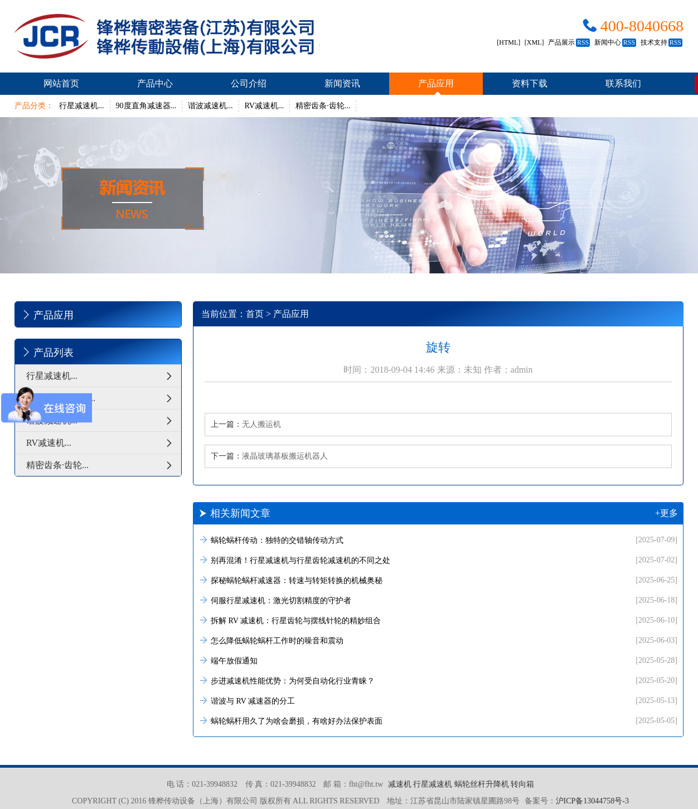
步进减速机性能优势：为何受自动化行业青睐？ (438, 680)
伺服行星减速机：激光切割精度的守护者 (438, 600)
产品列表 (47, 352)
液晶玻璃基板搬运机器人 (285, 456)
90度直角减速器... (146, 106)
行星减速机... (81, 106)
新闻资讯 (342, 83)
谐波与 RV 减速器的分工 (438, 700)
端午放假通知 (438, 660)
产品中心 (155, 83)
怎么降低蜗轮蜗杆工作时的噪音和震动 (438, 640)
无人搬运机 (261, 424)
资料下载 (529, 83)
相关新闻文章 (438, 513)
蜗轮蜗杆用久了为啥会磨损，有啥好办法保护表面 (438, 720)
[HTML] (508, 42)
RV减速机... (264, 106)
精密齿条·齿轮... (322, 106)
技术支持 (661, 42)
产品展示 (569, 42)
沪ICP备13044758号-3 (592, 801)
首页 (255, 314)
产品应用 (436, 83)
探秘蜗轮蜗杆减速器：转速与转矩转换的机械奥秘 (438, 580)
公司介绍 (248, 83)
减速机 (399, 784)
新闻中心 (615, 42)
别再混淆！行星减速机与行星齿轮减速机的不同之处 (438, 560)
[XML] (534, 42)
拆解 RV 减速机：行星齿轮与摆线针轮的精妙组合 (438, 620)
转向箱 (522, 784)
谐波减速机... (210, 106)
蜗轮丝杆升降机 (481, 784)
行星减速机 (432, 784)
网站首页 (61, 83)
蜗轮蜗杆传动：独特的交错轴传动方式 (438, 540)
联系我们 (623, 83)
